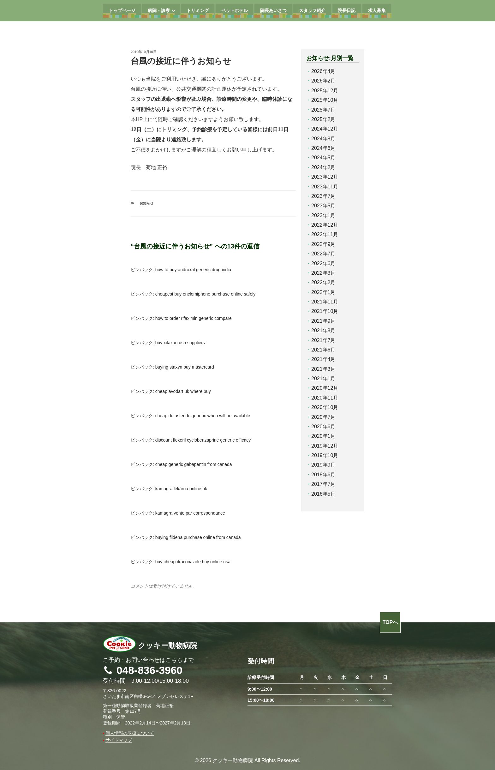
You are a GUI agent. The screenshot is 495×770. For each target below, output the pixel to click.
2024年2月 (323, 167)
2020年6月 (323, 426)
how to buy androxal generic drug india (193, 269)
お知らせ (146, 203)
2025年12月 (324, 90)
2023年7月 (323, 196)
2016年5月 (323, 494)
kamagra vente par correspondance (190, 513)
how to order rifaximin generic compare (193, 318)
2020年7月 (323, 417)
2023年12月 (324, 177)
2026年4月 (323, 71)
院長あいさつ (273, 10)
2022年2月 (323, 282)
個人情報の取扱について (129, 733)
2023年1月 (323, 215)
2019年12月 (324, 446)
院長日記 (346, 10)
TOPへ (390, 622)
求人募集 (377, 10)
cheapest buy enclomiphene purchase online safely (205, 293)
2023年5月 (323, 205)
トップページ (122, 10)
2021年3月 (323, 369)
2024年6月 (323, 148)
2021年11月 (324, 301)
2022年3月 (323, 273)
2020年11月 (324, 397)
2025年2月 (323, 119)
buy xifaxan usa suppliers (180, 342)
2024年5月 (323, 157)
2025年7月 (323, 110)
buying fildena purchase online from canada (198, 537)
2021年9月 (323, 321)
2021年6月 (323, 349)
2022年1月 (323, 292)
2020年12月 (324, 388)
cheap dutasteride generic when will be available (202, 415)
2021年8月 (323, 330)
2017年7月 (323, 484)
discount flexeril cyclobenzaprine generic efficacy (203, 440)
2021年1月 (323, 378)
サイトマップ (118, 739)
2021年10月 (324, 311)
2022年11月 (324, 234)
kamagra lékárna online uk (181, 488)
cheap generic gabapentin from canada (193, 464)
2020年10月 (324, 407)
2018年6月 (323, 474)
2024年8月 (323, 138)
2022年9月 (323, 244)
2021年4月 (323, 359)
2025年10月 (324, 100)
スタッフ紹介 (312, 10)
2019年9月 (323, 465)
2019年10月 (324, 455)
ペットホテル (234, 10)
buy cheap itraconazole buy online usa (192, 561)
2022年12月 (324, 225)
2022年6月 (323, 263)
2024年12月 (324, 128)
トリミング (198, 10)
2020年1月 (323, 436)
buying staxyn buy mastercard (184, 367)
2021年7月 (323, 340)
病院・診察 (162, 10)
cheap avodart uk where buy (183, 391)
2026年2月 (323, 80)
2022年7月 (323, 253)
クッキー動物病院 (150, 646)
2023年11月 (324, 186)
